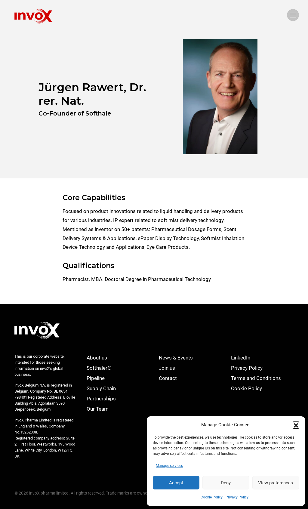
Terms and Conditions (256, 378)
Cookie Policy (212, 497)
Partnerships (101, 399)
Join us (167, 368)
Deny (226, 483)
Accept (176, 483)
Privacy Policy (237, 497)
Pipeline (96, 378)
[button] (296, 425)
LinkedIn (240, 358)
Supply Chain (101, 388)
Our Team (98, 409)
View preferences (275, 483)
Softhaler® (99, 368)
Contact (168, 378)
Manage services (169, 466)
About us (97, 358)
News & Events (176, 358)
